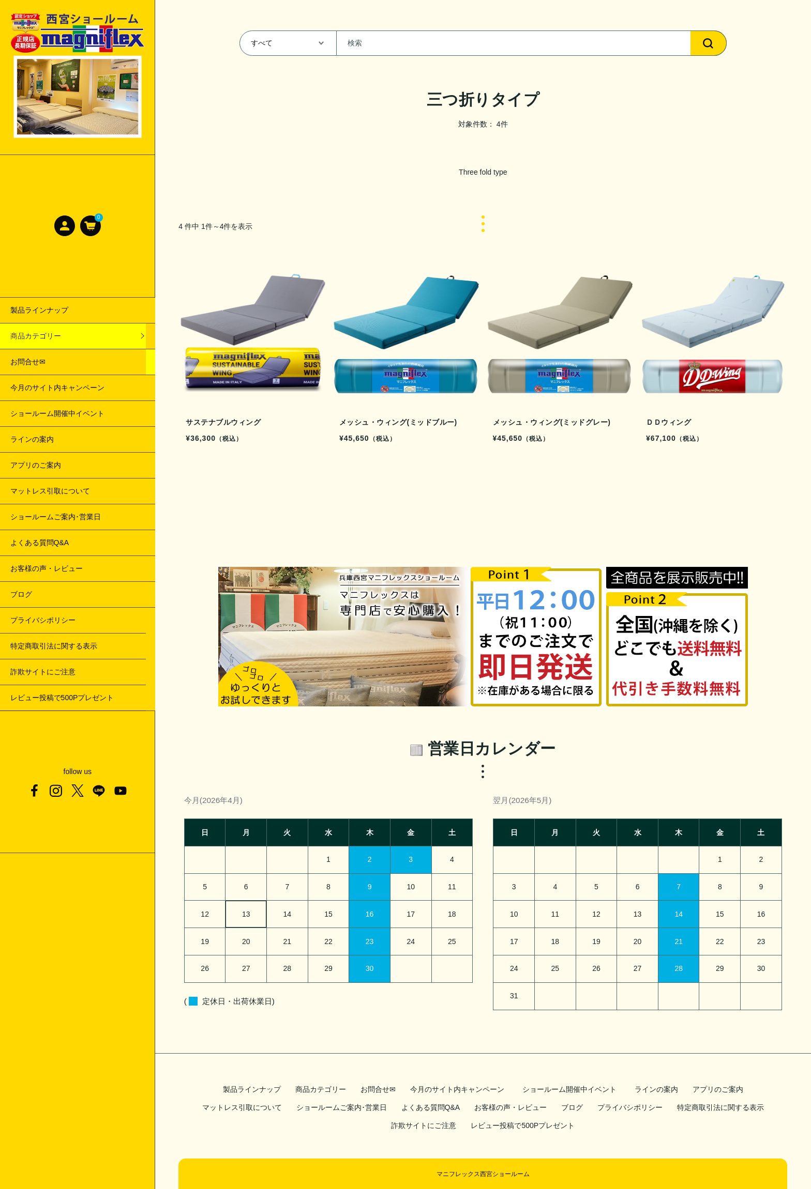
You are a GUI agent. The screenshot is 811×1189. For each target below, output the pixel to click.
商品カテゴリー (320, 1089)
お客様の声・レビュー (510, 1107)
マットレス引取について (242, 1107)
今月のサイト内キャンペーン (457, 1089)
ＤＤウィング (32, 439)
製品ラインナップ (252, 1089)
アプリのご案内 (718, 1089)
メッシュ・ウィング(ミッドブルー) (67, 387)
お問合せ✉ (378, 1089)
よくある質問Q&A (430, 1107)
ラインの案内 (656, 1089)
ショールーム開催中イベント (571, 1089)
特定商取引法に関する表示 (720, 1107)
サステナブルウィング (46, 362)
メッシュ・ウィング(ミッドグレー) (67, 413)
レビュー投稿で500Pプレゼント (523, 1125)
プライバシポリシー (630, 1107)
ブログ (572, 1107)
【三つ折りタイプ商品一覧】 (57, 336)
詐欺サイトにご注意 (423, 1125)
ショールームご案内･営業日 (341, 1107)
